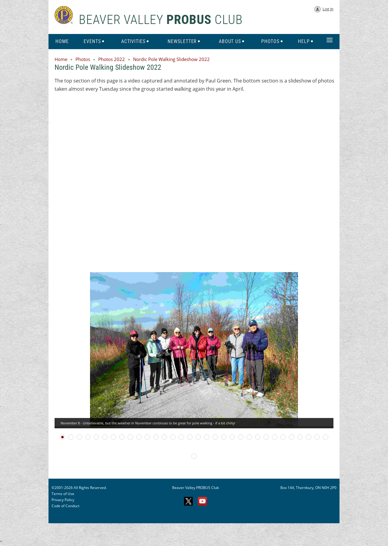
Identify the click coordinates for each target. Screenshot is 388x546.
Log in (328, 9)
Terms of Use (63, 493)
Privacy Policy (63, 499)
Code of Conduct (65, 505)
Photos (82, 59)
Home (61, 59)
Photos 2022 (111, 59)
